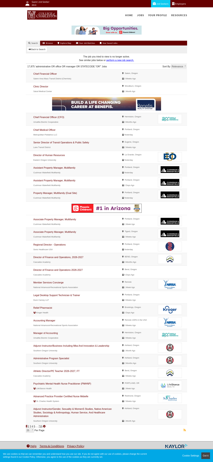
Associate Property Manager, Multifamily (54, 219)
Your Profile (157, 15)
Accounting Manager (44, 320)
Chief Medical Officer (44, 130)
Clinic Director (40, 86)
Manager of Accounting (45, 333)
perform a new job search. (120, 60)
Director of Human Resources (49, 155)
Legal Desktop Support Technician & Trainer (56, 295)
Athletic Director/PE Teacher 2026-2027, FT (56, 371)
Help (32, 446)
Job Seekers (161, 4)
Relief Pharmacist (42, 308)
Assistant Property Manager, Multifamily (54, 168)
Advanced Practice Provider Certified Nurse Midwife (60, 396)
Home (129, 15)
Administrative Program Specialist (51, 358)
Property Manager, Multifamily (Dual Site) (55, 193)
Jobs (140, 15)
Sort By (166, 66)
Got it (206, 455)
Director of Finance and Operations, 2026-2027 (58, 257)
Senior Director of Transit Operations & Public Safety (61, 142)
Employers (179, 4)
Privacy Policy (75, 446)
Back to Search (37, 49)
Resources (179, 15)
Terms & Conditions (52, 446)
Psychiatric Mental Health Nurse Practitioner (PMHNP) (62, 383)
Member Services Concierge (48, 282)
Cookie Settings (190, 455)
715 (40, 426)
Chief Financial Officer (45, 74)
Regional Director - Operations (49, 244)
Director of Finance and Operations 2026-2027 (58, 270)
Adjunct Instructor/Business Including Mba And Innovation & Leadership (71, 346)
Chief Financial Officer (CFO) (48, 117)
